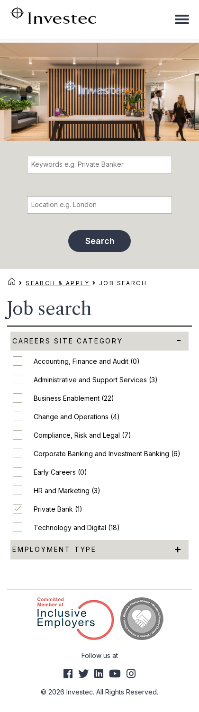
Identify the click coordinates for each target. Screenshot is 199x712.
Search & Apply (58, 283)
